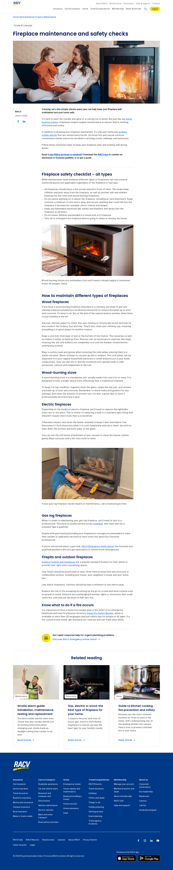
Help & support (143, 4)
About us (143, 779)
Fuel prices (129, 4)
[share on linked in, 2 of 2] (24, 121)
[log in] (155, 9)
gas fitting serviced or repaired (65, 155)
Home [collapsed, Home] (85, 9)
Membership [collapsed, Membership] (118, 9)
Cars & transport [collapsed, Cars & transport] (72, 9)
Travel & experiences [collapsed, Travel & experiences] (100, 9)
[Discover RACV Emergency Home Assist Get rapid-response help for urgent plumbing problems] (77, 639)
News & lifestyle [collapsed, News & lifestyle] (133, 9)
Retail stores (115, 4)
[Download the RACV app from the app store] (126, 858)
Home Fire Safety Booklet (100, 613)
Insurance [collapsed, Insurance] (57, 9)
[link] (22, 766)
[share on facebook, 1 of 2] (18, 121)
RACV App (103, 155)
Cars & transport (46, 779)
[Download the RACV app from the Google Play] (149, 858)
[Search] (145, 9)
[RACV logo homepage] (17, 4)
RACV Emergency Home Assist (98, 547)
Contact (156, 4)
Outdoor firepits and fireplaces (58, 562)
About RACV (101, 4)
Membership (120, 779)
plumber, (98, 524)
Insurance (18, 779)
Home (66, 779)
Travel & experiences (99, 779)
